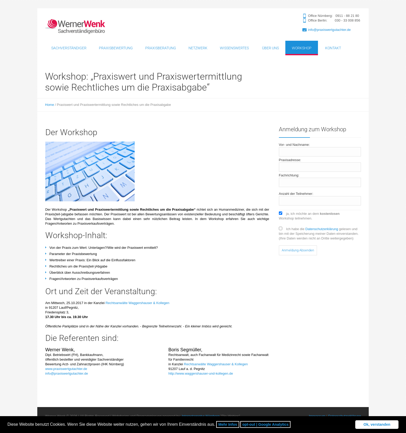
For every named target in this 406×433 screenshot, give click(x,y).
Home (49, 105)
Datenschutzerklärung (321, 229)
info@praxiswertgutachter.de (329, 30)
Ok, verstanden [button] (377, 424)
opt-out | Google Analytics (265, 424)
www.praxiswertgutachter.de (66, 369)
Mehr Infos (227, 424)
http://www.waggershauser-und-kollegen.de (200, 373)
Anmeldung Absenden (298, 250)
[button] (292, 425)
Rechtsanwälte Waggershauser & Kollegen (137, 303)
